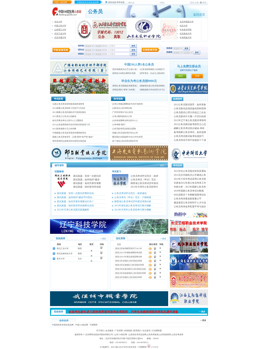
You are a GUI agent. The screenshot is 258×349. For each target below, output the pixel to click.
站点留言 (147, 330)
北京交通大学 (60, 37)
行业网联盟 (157, 330)
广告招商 (119, 330)
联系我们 (137, 330)
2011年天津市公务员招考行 (144, 187)
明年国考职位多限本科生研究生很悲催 (69, 141)
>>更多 (103, 238)
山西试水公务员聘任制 (122, 108)
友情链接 (128, 330)
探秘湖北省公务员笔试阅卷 (152, 86)
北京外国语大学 (187, 22)
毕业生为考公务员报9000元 (139, 81)
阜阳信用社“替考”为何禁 (123, 90)
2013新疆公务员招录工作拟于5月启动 (68, 108)
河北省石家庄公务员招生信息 (133, 269)
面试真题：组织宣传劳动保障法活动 (75, 205)
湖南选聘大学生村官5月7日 (152, 90)
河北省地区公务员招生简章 (132, 265)
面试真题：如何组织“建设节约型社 (74, 197)
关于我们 (100, 330)
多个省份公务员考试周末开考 (125, 141)
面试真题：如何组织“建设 (86, 179)
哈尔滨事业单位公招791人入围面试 (67, 120)
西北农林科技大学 (65, 253)
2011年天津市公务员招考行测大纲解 (132, 209)
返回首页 (199, 14)
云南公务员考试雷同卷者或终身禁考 (68, 104)
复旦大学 (61, 259)
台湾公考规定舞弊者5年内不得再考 (127, 104)
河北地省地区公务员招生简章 (133, 273)
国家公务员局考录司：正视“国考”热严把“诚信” (72, 137)
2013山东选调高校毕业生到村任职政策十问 (71, 124)
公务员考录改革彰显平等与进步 (190, 206)
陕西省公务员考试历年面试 (144, 183)
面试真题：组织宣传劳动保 (87, 187)
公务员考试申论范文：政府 (144, 176)
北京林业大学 (186, 33)
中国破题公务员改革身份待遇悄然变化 (69, 133)
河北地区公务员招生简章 (131, 261)
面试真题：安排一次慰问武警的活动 (75, 193)
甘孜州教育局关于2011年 (131, 248)
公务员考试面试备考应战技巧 (189, 136)
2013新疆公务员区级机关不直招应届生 (69, 112)
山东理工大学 (60, 29)
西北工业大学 (63, 248)
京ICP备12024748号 (119, 347)
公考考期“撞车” (119, 124)
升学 (197, 76)
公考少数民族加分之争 (122, 116)
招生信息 (112, 2)
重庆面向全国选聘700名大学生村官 (127, 137)
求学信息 (121, 2)
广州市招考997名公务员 (122, 112)
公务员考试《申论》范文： (144, 179)
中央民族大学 (186, 37)
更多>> (163, 165)
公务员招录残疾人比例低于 (152, 69)
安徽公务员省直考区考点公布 (125, 133)
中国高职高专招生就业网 (88, 2)
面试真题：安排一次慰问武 (87, 176)
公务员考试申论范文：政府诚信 (130, 193)
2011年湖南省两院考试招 (131, 252)
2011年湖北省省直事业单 (131, 257)
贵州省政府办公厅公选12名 (125, 69)
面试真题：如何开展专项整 (87, 183)
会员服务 (109, 330)
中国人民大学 (60, 26)
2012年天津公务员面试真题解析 (73, 209)
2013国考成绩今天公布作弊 (64, 129)
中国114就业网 (60, 2)
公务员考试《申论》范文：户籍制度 (132, 197)
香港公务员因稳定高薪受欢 (125, 86)
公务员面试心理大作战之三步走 (190, 112)
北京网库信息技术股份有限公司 (99, 334)
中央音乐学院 (186, 29)
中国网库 (94, 325)
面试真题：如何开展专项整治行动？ (75, 201)
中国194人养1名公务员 (139, 64)
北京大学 (58, 22)
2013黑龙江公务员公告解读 (64, 116)
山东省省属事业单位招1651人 (125, 120)
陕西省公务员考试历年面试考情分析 (132, 201)
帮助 (204, 2)
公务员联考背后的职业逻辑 (124, 129)
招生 (180, 76)
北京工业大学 (60, 33)
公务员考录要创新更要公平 (187, 198)
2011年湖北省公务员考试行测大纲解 (132, 205)
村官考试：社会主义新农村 (152, 73)
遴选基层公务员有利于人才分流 (190, 202)
